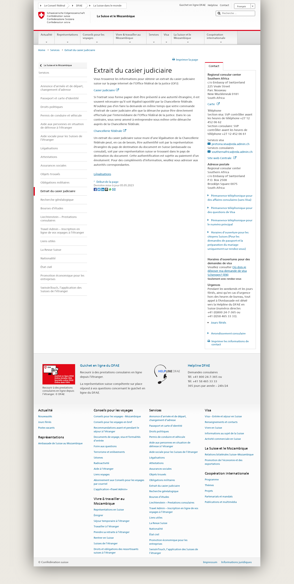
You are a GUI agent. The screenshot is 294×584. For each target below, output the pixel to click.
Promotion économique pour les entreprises (168, 542)
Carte (214, 104)
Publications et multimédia (221, 502)
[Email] (113, 189)
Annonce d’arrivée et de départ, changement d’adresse (167, 418)
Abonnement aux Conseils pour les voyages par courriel (119, 482)
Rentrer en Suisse (104, 537)
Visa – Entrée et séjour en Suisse (223, 416)
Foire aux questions (105, 446)
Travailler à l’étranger (106, 526)
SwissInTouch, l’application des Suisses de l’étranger (173, 551)
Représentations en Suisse (109, 509)
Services (154, 38)
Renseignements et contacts (221, 422)
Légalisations (102, 174)
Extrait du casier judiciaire (164, 485)
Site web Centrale (222, 158)
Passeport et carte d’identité (165, 425)
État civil (154, 534)
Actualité (46, 38)
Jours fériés (218, 322)
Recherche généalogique (163, 491)
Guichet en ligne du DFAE (100, 365)
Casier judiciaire (106, 90)
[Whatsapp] (110, 189)
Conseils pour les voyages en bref (113, 422)
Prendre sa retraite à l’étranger (111, 532)
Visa (166, 38)
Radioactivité (101, 463)
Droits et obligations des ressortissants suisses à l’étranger (116, 551)
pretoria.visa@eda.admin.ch (230, 144)
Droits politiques (159, 431)
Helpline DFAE (199, 365)
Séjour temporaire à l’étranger (111, 521)
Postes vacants (46, 427)
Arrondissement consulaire (228, 333)
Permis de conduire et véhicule (167, 437)
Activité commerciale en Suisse (223, 439)
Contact (212, 66)
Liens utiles (155, 517)
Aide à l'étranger (103, 468)
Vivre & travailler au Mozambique (130, 38)
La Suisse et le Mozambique (188, 38)
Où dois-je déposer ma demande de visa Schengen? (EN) (227, 271)
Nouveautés (45, 416)
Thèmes (209, 485)
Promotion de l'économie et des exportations (223, 462)
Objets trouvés (157, 474)
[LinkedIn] (103, 189)
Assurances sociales (160, 468)
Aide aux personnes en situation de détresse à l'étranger (169, 444)
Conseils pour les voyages (97, 38)
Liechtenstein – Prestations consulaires (171, 502)
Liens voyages (102, 474)
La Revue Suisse (158, 523)
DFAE (79, 5)
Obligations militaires (162, 480)
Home (41, 50)
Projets (209, 490)
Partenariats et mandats (219, 496)
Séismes (98, 457)
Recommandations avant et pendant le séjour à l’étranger (116, 429)
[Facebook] (95, 189)
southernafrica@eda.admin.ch (232, 152)
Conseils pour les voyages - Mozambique (117, 416)
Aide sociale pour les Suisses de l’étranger (173, 452)
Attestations (156, 463)
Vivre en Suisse (213, 427)
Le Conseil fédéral (54, 5)
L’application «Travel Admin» (111, 489)
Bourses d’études (159, 497)
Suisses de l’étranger (106, 543)
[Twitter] (99, 189)
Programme (212, 479)
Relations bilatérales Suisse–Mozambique (229, 454)
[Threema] (107, 189)
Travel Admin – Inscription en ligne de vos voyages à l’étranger (173, 510)
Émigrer (98, 515)
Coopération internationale (221, 38)
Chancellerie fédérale (110, 131)
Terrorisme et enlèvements (109, 452)
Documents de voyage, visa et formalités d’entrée (117, 439)
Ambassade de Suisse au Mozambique (60, 443)
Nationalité (156, 528)
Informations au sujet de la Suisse (224, 433)
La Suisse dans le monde (107, 5)
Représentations (67, 38)
